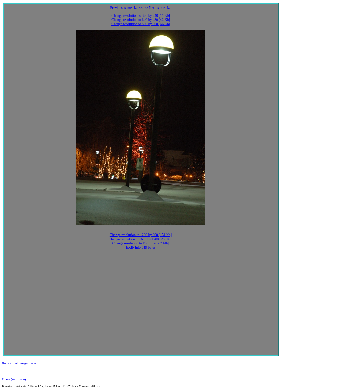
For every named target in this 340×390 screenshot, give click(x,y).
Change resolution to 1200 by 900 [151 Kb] (141, 235)
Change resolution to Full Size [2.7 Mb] (140, 243)
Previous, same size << (126, 8)
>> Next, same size (157, 8)
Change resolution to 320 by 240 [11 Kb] (140, 16)
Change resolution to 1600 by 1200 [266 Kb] (141, 239)
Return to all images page (19, 363)
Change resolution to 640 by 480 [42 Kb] (140, 20)
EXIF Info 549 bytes (140, 247)
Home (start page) (14, 379)
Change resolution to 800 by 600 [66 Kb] (140, 24)
